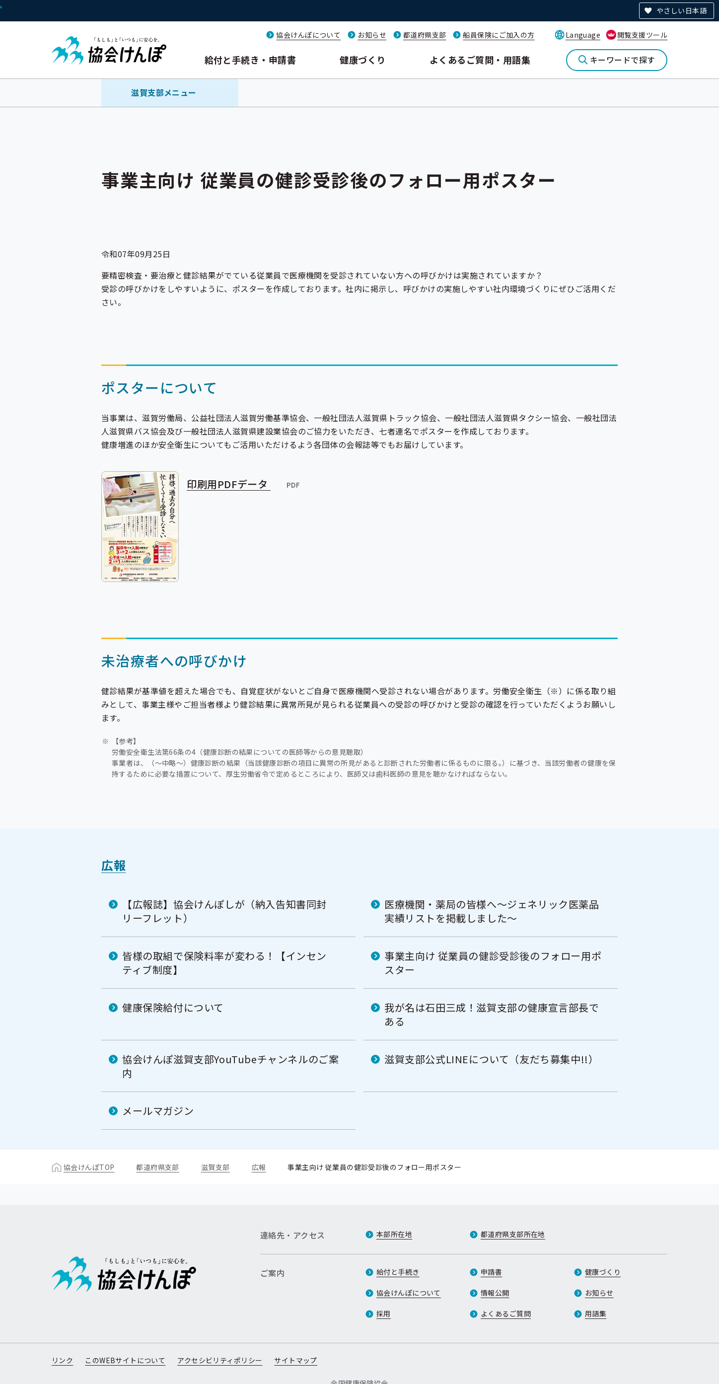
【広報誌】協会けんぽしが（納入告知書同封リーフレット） (224, 910)
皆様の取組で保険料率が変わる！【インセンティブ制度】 (224, 962)
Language (583, 35)
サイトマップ (295, 1361)
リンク (62, 1361)
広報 (113, 864)
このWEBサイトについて (125, 1361)
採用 (383, 1314)
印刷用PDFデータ (244, 484)
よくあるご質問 (506, 1314)
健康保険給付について (173, 1007)
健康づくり (362, 59)
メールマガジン (158, 1110)
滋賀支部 (215, 1166)
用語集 (595, 1314)
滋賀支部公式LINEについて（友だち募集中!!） (491, 1058)
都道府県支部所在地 (513, 1234)
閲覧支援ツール (642, 35)
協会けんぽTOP (89, 1166)
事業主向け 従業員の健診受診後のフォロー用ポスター (492, 962)
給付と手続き (398, 1272)
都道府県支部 (424, 35)
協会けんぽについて (308, 35)
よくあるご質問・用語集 (480, 59)
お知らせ (372, 35)
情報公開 (495, 1293)
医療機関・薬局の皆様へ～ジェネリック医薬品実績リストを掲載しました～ (491, 910)
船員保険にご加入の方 (498, 35)
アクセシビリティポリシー (219, 1361)
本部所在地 (394, 1234)
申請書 (491, 1272)
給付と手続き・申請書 (250, 59)
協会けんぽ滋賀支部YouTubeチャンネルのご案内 (230, 1065)
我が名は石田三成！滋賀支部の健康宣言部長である (491, 1014)
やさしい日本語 (681, 10)
